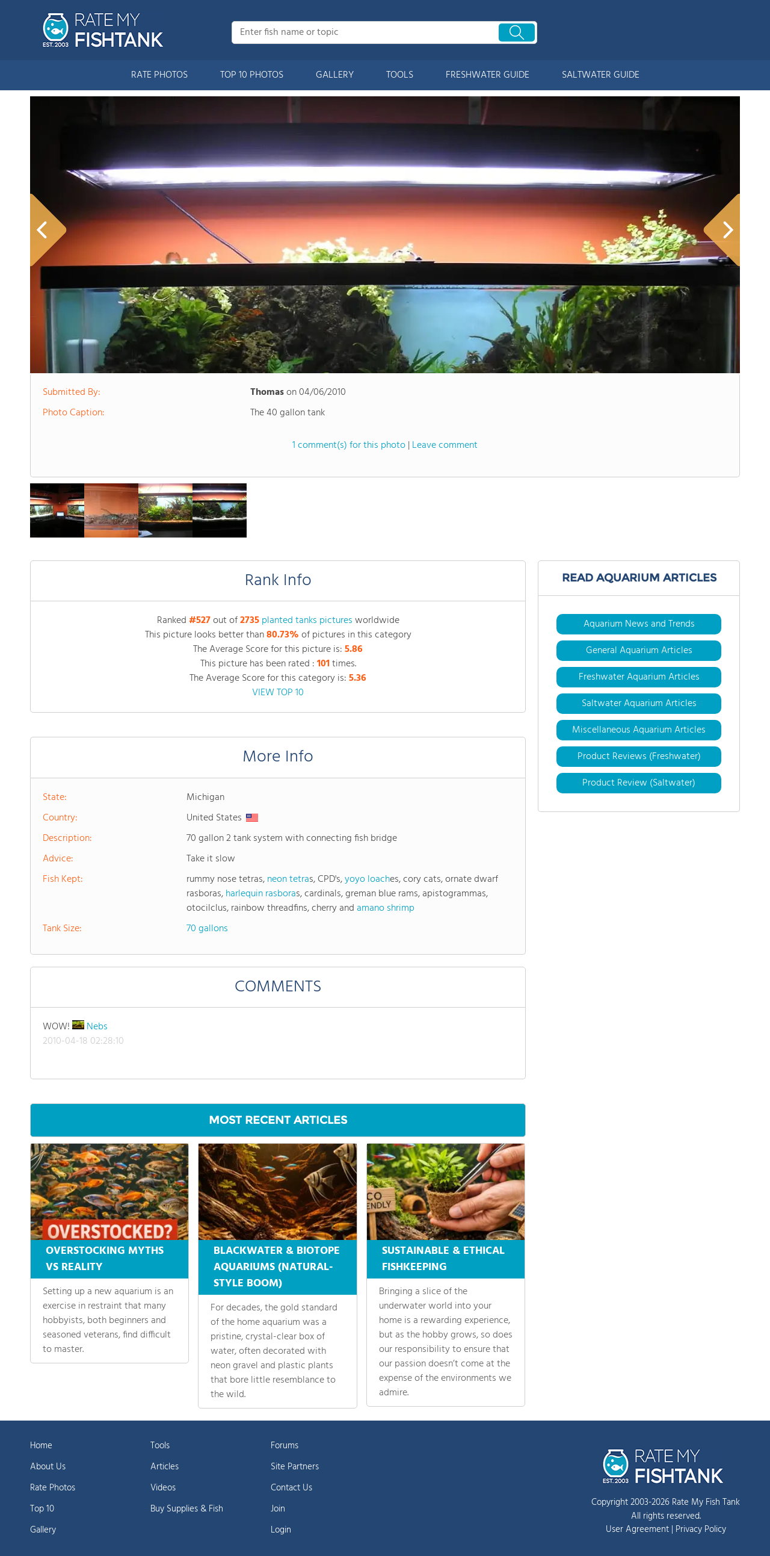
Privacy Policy (701, 1529)
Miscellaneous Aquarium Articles (639, 730)
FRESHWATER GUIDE (487, 75)
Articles (164, 1467)
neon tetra (288, 879)
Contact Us (291, 1488)
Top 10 (42, 1509)
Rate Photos (52, 1488)
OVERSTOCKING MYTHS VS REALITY (105, 1259)
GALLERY (335, 75)
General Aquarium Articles (639, 651)
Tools (160, 1446)
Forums (284, 1446)
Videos (163, 1488)
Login (281, 1530)
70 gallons (207, 929)
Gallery (43, 1530)
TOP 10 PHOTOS (251, 75)
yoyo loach (367, 879)
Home (41, 1446)
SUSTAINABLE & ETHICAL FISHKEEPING (443, 1259)
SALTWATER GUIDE (600, 75)
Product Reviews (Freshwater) (639, 756)
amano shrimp (385, 908)
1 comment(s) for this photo (348, 445)
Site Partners (295, 1467)
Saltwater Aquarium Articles (639, 703)
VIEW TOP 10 (278, 693)
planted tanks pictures (307, 620)
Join (278, 1509)
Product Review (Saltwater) (638, 783)
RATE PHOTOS (159, 75)
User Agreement (637, 1529)
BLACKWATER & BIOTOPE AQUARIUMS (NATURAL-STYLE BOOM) (277, 1267)
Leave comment (445, 445)
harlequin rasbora (261, 894)
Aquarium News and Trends (639, 624)
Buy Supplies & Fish (186, 1509)
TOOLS (399, 75)
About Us (48, 1467)
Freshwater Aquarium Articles (639, 677)
